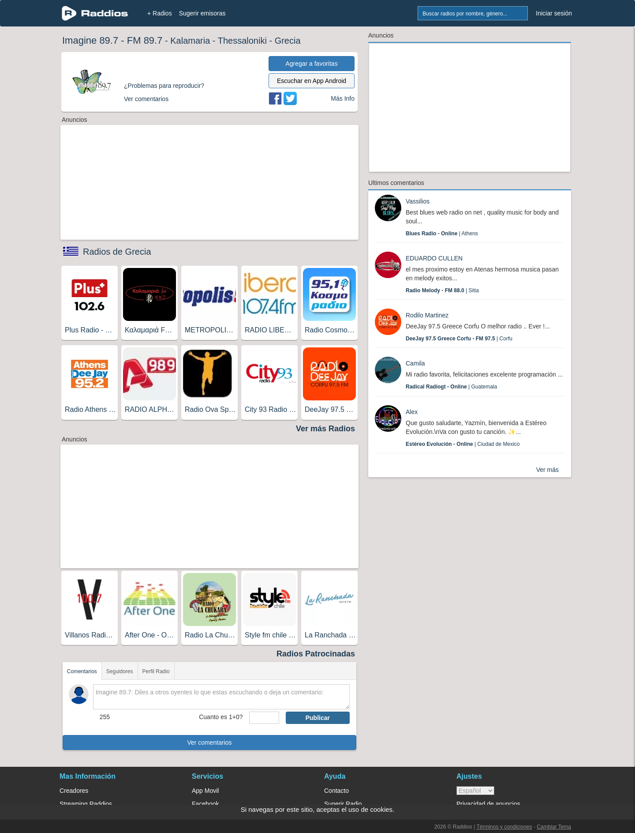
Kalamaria (190, 40)
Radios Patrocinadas (315, 653)
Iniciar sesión (554, 13)
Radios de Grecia (117, 251)
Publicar (318, 717)
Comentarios (82, 671)
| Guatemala (451, 387)
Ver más (547, 469)
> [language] (475, 790)
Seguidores (119, 671)
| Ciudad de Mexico (463, 444)
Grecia (288, 40)
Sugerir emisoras (202, 13)
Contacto (336, 790)
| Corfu (459, 338)
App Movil (205, 790)
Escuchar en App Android (311, 80)
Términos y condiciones (504, 827)
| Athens (442, 233)
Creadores (74, 790)
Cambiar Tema (554, 827)
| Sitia (442, 290)
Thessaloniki (242, 40)
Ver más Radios (325, 428)
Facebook (205, 803)
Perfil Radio (156, 671)
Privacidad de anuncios (488, 803)
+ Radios (159, 13)
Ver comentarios (209, 742)
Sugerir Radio (343, 803)
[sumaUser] (264, 718)
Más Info (343, 98)
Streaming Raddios (86, 803)
